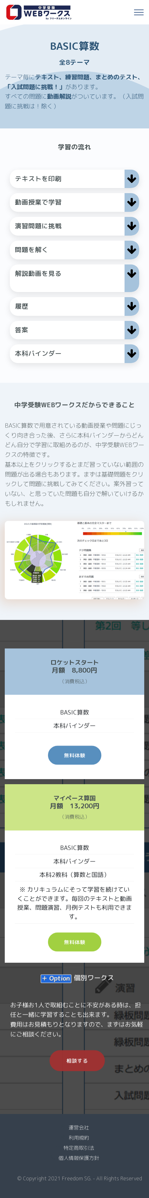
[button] (74, 179)
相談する (77, 1073)
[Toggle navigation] (139, 12)
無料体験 (74, 767)
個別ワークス (94, 985)
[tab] (74, 179)
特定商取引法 (79, 1152)
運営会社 (79, 1132)
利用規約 (79, 1142)
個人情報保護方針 (78, 1162)
